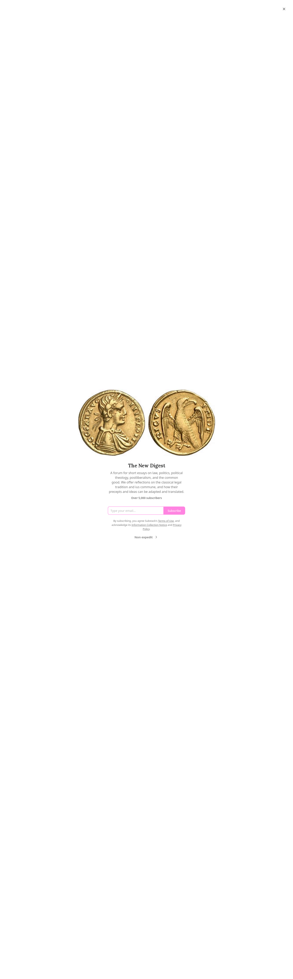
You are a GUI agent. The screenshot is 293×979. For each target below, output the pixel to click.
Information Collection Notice (149, 525)
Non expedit (146, 537)
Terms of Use (166, 521)
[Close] (284, 9)
